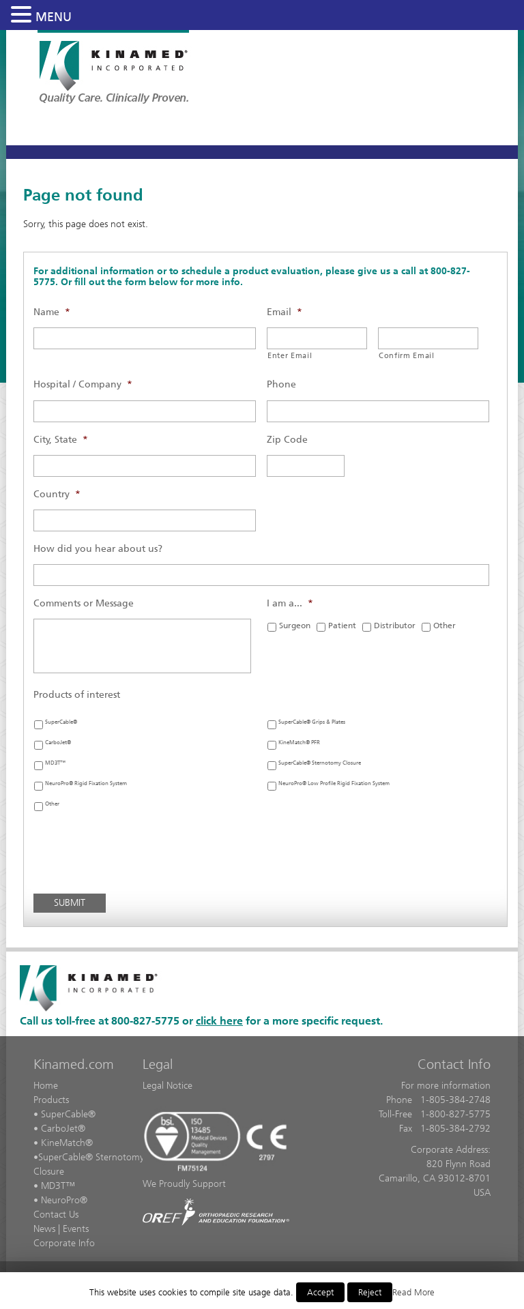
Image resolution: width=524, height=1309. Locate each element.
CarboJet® (58, 742)
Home (45, 1085)
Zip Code (287, 439)
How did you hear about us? (97, 549)
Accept (320, 1292)
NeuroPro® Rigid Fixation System (86, 783)
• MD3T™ (54, 1186)
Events (76, 1229)
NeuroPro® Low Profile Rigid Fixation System (334, 783)
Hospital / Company (82, 384)
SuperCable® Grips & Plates (311, 722)
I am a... (290, 603)
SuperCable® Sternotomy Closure (319, 763)
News (44, 1229)
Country (57, 494)
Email (284, 312)
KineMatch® (67, 1143)
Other (444, 625)
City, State (60, 439)
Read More (413, 1292)
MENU (53, 17)
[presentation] (137, 856)
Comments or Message (83, 603)
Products (51, 1100)
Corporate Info (64, 1243)
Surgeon (294, 625)
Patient (342, 625)
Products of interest (76, 695)
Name (51, 312)
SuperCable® (61, 722)
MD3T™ (55, 763)
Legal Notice (167, 1085)
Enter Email (289, 355)
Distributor (395, 625)
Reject (369, 1292)
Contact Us (55, 1214)
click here (219, 1020)
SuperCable (61, 1157)
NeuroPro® (64, 1200)
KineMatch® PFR (299, 742)
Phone (281, 384)
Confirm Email (407, 355)
